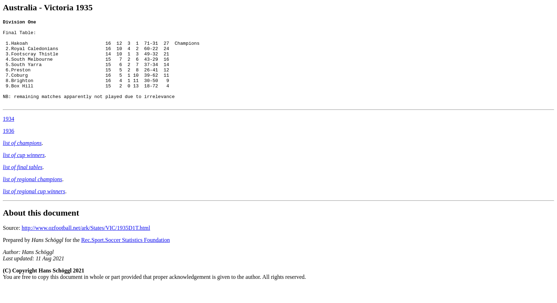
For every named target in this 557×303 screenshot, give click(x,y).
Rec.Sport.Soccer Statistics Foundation (125, 257)
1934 (8, 136)
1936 (8, 148)
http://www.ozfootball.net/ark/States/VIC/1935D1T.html (86, 245)
